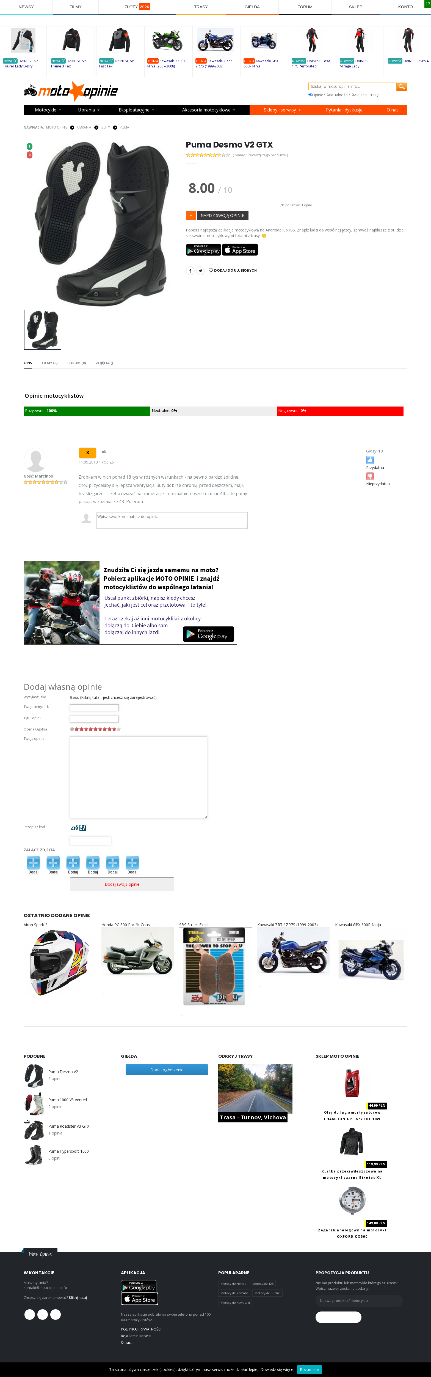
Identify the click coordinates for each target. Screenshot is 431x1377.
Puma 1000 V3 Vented (67, 1099)
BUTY (105, 127)
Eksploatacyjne (134, 110)
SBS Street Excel (193, 924)
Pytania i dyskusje (344, 110)
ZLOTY (137, 6)
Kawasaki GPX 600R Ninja (358, 924)
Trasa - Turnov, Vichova (253, 1117)
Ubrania (86, 110)
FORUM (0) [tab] (76, 362)
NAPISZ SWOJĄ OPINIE (222, 215)
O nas (393, 110)
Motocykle (45, 110)
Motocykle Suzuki (267, 1293)
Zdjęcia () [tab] (103, 362)
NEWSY (26, 6)
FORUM (305, 6)
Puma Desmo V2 (63, 1071)
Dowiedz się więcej (277, 1369)
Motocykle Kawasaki (235, 1302)
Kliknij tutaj (78, 1297)
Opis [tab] (28, 362)
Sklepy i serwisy (280, 110)
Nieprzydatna (378, 479)
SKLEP (355, 6)
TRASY (201, 6)
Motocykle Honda (233, 1283)
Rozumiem (309, 1369)
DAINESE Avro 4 (416, 61)
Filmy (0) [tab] (49, 362)
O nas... (127, 1342)
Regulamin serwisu (137, 1335)
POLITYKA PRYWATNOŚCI (141, 1329)
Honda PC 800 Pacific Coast (126, 924)
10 (119, 729)
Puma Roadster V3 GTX (68, 1126)
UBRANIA (84, 127)
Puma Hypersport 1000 (68, 1151)
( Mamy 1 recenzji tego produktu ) (260, 155)
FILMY (76, 6)
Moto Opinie (56, 127)
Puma (124, 127)
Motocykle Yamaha (234, 1293)
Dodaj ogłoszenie (167, 1069)
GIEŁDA (252, 6)
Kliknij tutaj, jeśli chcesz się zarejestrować (118, 697)
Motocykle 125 (262, 1283)
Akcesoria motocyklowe (206, 110)
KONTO (405, 6)
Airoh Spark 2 (35, 924)
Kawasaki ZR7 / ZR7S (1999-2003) (287, 924)
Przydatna (375, 462)
